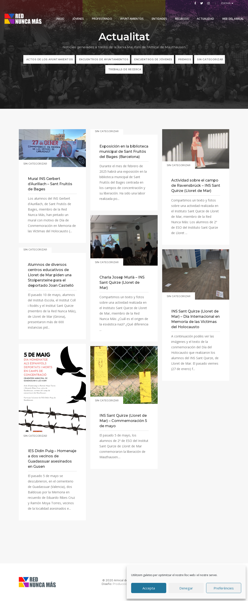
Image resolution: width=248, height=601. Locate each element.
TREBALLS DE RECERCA (124, 69)
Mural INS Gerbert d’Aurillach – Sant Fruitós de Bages (50, 184)
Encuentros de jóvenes (153, 59)
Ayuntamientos (129, 14)
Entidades (156, 14)
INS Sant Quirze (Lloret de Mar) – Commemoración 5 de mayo (123, 420)
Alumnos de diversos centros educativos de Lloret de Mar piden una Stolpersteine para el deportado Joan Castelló (51, 275)
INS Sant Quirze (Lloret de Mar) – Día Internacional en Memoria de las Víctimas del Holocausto (195, 319)
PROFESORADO (99, 14)
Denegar (186, 588)
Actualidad (203, 14)
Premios (184, 59)
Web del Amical (64, 30)
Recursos (179, 14)
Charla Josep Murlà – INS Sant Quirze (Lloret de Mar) (121, 282)
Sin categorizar (210, 59)
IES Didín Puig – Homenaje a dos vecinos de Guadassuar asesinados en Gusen (52, 459)
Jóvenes (75, 14)
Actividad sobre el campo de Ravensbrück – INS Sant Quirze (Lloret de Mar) (195, 185)
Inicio (58, 14)
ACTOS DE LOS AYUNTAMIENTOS (49, 59)
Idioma (226, 3)
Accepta (148, 588)
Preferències (224, 588)
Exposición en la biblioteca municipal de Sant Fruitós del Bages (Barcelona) (123, 151)
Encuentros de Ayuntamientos (104, 59)
